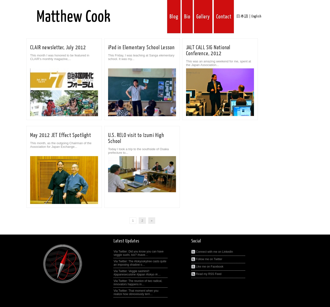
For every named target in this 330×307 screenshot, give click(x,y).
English (256, 16)
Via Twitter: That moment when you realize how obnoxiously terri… (136, 292)
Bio (187, 17)
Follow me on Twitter (206, 259)
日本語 (242, 16)
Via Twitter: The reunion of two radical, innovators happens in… (138, 282)
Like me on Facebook (207, 266)
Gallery (203, 17)
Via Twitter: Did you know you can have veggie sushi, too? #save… (139, 253)
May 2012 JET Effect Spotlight (60, 135)
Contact (223, 17)
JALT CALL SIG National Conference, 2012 (208, 50)
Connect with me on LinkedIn (212, 251)
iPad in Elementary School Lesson (141, 47)
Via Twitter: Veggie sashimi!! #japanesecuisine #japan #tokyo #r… (137, 272)
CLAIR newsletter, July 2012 (58, 47)
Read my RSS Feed (206, 274)
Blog (174, 17)
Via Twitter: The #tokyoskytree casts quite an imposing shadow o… (140, 263)
